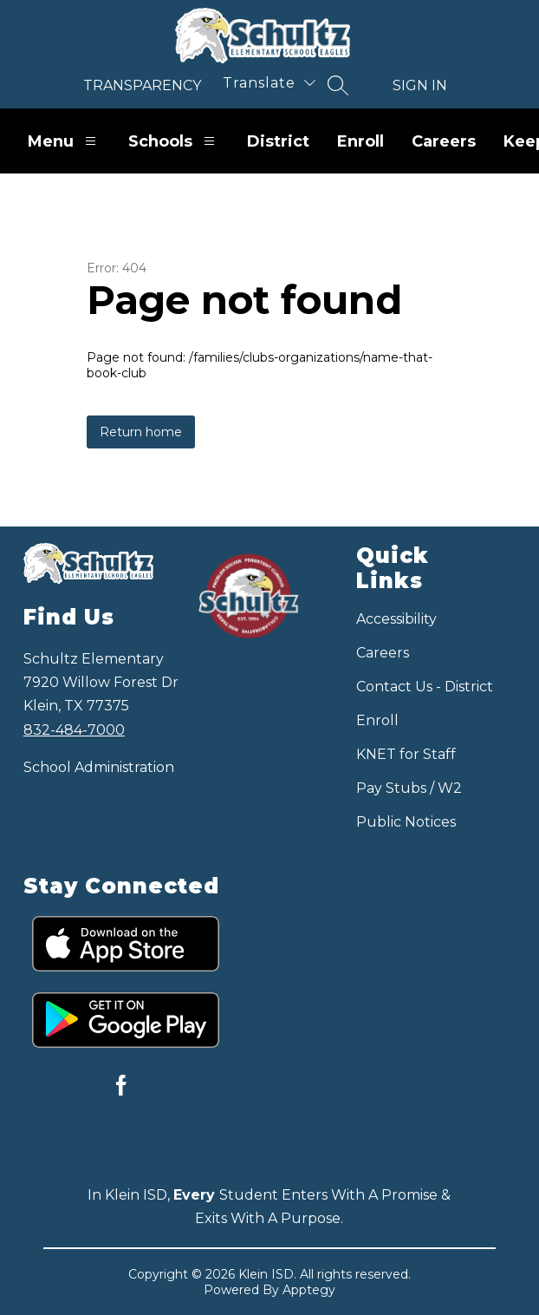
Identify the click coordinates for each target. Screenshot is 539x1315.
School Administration (98, 767)
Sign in (420, 85)
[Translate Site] (269, 83)
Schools (173, 141)
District (278, 141)
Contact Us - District (424, 686)
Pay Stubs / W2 (409, 788)
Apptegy (308, 1290)
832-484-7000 (74, 730)
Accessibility (396, 619)
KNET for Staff (406, 754)
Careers (444, 141)
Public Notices (406, 822)
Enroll (360, 141)
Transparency (142, 85)
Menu (64, 141)
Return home (141, 432)
